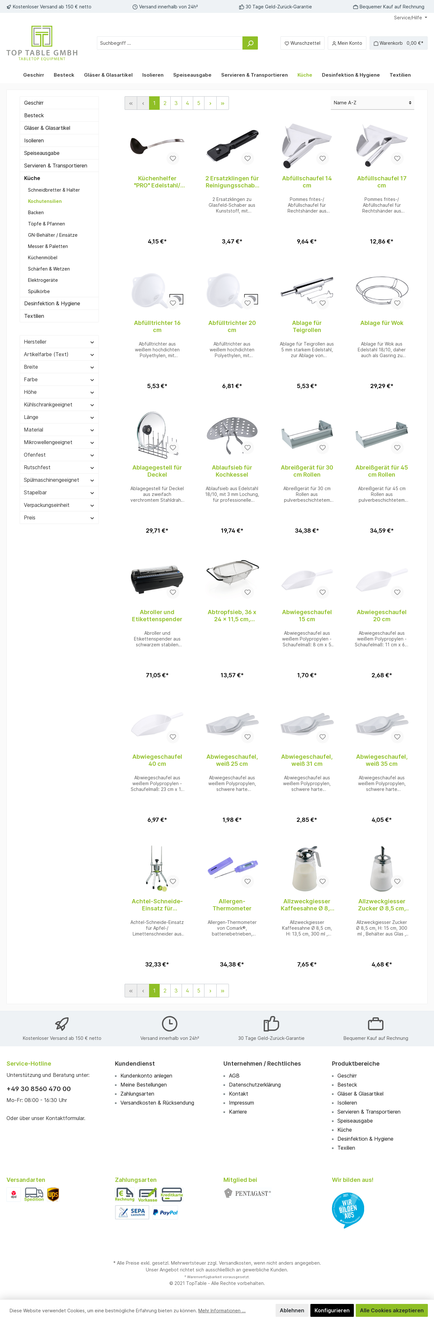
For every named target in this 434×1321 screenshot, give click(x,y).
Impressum (241, 1102)
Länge (59, 417)
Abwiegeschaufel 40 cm (157, 760)
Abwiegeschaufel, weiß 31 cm (307, 760)
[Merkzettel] (302, 43)
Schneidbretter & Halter (54, 190)
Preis (59, 517)
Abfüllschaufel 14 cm (307, 182)
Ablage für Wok (381, 322)
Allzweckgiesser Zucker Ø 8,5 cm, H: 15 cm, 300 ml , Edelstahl (381, 905)
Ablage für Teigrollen (307, 326)
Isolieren (34, 140)
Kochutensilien (45, 201)
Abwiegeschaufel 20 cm (382, 615)
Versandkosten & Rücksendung (157, 1102)
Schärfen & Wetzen (49, 268)
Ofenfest (59, 454)
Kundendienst (135, 1063)
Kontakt (238, 1093)
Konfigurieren (332, 1310)
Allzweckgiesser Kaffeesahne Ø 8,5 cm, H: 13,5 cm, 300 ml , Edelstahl (307, 905)
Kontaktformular (65, 1118)
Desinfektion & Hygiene (52, 303)
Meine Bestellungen (143, 1084)
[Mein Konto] (347, 43)
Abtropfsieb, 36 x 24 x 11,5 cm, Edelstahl (232, 616)
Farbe (59, 379)
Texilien (346, 1148)
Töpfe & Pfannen (46, 223)
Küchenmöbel (42, 257)
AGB (234, 1075)
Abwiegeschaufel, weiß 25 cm (232, 760)
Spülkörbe (39, 291)
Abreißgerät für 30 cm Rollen (307, 471)
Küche (32, 178)
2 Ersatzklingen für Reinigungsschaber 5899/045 (232, 182)
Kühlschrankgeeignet (59, 404)
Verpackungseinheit (59, 505)
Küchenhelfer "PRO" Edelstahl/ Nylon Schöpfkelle (157, 182)
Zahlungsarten (137, 1093)
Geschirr (33, 103)
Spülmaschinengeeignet (59, 480)
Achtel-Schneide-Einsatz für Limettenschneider (157, 905)
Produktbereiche (356, 1063)
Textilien (34, 316)
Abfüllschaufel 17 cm (382, 182)
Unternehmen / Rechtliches (262, 1063)
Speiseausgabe (42, 153)
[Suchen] (250, 43)
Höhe (59, 392)
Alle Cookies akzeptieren (392, 1310)
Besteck (34, 115)
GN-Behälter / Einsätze (53, 235)
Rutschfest (59, 467)
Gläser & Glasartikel (47, 128)
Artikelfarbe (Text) (59, 354)
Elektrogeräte (43, 280)
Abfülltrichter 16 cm (157, 326)
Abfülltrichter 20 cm (232, 326)
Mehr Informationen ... (222, 1310)
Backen (36, 212)
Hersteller (59, 341)
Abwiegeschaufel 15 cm (307, 615)
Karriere (238, 1111)
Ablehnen (292, 1310)
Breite (59, 367)
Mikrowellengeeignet (59, 442)
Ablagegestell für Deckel (157, 471)
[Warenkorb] (399, 43)
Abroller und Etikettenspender (157, 615)
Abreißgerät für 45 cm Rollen (381, 471)
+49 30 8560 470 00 (38, 1089)
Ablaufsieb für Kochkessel (232, 471)
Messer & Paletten (48, 246)
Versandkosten (235, 1263)
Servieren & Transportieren (55, 165)
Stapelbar (59, 492)
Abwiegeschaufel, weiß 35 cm (382, 760)
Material (59, 429)
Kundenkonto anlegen (146, 1075)
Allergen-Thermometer (231, 905)
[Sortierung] (372, 103)
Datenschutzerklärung (255, 1084)
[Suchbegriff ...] (170, 43)
